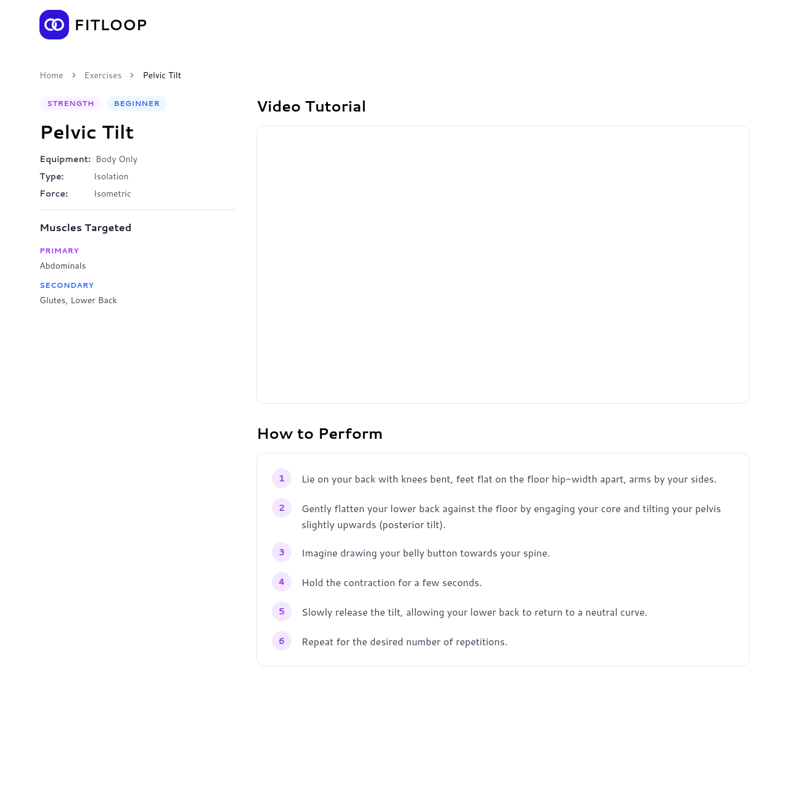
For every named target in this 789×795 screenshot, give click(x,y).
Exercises (103, 75)
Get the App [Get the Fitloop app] (707, 24)
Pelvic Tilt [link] (161, 75)
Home (51, 75)
